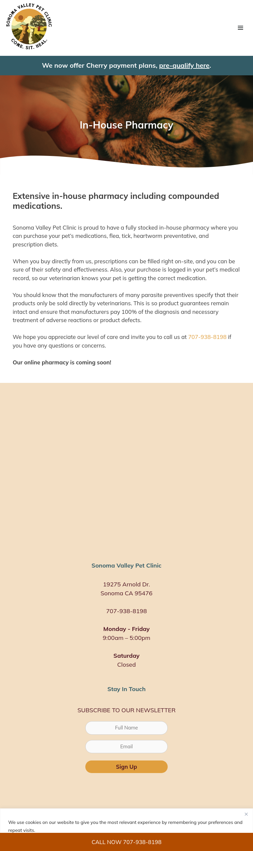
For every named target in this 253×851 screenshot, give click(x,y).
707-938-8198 (207, 336)
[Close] (246, 814)
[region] (126, 829)
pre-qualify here (184, 65)
